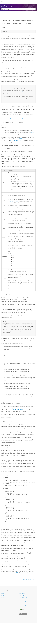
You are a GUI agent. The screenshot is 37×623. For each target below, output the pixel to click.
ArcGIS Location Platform (24, 596)
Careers (3, 611)
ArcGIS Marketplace (23, 602)
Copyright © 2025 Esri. (5, 620)
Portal (2, 592)
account (9, 347)
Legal (30, 620)
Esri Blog (3, 613)
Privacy (20, 620)
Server (2, 594)
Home (2, 590)
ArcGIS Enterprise (7, 2)
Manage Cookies (25, 620)
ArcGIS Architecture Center (25, 604)
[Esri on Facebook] (22, 611)
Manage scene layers (27, 91)
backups (24, 138)
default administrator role (13, 200)
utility (16, 140)
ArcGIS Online (22, 590)
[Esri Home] (21, 607)
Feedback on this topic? (30, 576)
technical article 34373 (29, 415)
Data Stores (4, 596)
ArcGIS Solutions (22, 600)
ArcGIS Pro (21, 592)
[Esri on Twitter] (20, 611)
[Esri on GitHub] (24, 611)
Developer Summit (5, 617)
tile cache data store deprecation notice (14, 118)
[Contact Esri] (26, 611)
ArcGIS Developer (23, 598)
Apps (2, 600)
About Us (3, 609)
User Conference (5, 615)
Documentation (4, 602)
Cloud (2, 598)
